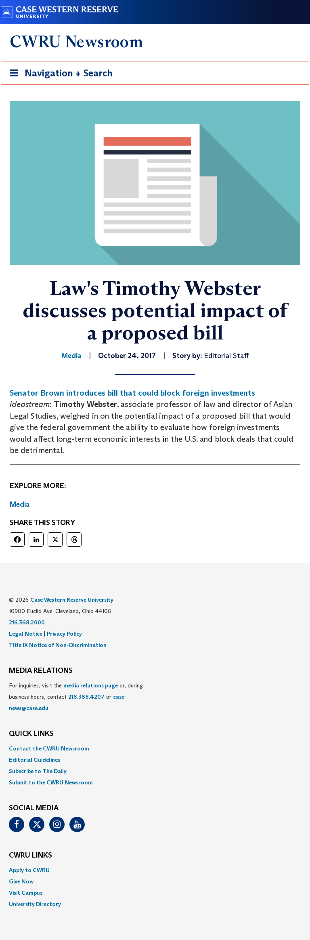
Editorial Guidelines (34, 759)
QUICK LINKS (31, 734)
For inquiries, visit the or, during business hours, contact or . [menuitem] (76, 697)
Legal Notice (25, 633)
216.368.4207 (86, 696)
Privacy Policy (64, 633)
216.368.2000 (27, 622)
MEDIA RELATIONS (41, 671)
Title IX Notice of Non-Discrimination (58, 645)
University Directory (35, 904)
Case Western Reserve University (71, 599)
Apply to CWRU (29, 870)
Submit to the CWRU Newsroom (51, 782)
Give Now (21, 881)
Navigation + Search (58, 74)
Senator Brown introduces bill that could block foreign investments (132, 393)
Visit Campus (25, 892)
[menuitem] (155, 748)
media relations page (90, 685)
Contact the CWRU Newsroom (49, 748)
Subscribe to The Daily (38, 771)
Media (20, 504)
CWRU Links (30, 855)
